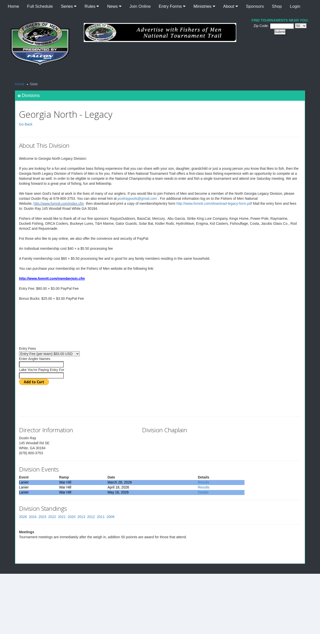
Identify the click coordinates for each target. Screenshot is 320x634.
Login (295, 6)
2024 (32, 517)
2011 (101, 517)
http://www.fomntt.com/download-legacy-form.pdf (214, 204)
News (114, 6)
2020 (72, 517)
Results (204, 482)
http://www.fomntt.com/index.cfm (59, 204)
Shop (277, 6)
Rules (91, 6)
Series (68, 6)
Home (13, 6)
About (230, 6)
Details (203, 492)
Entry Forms (172, 6)
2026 (23, 517)
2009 (110, 517)
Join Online (140, 6)
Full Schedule (40, 6)
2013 (81, 517)
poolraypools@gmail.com (137, 198)
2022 (52, 517)
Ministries (204, 6)
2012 (91, 517)
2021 (62, 517)
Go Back (25, 124)
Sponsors (255, 6)
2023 (42, 517)
